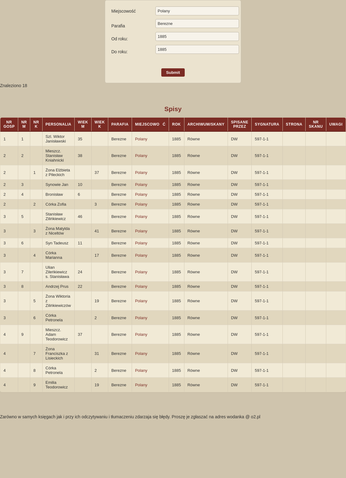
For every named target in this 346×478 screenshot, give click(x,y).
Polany (141, 139)
